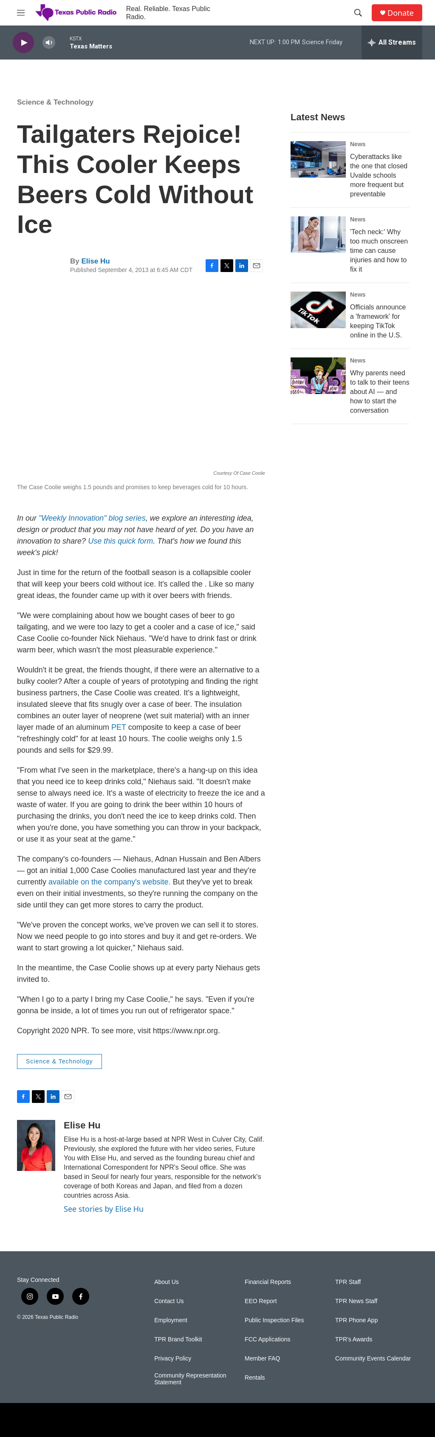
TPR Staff (348, 1282)
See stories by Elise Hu (104, 1209)
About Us (166, 1282)
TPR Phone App (356, 1320)
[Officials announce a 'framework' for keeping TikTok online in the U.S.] (318, 310)
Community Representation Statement (190, 1379)
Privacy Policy (172, 1358)
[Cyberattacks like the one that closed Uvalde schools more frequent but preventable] (318, 159)
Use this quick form (120, 541)
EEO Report (261, 1301)
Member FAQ (262, 1358)
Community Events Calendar (373, 1358)
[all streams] (392, 43)
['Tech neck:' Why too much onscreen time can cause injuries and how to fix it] (318, 234)
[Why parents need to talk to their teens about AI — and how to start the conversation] (318, 375)
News (358, 144)
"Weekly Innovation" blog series (92, 518)
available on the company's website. (109, 882)
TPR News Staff (356, 1301)
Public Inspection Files (274, 1320)
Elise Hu (95, 261)
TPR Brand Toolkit (178, 1339)
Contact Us (169, 1301)
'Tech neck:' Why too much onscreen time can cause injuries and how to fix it (379, 250)
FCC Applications (267, 1339)
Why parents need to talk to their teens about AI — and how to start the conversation (380, 391)
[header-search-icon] (358, 13)
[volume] (49, 42)
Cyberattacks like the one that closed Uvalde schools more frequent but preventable (378, 175)
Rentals (255, 1378)
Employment (170, 1320)
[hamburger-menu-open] (21, 12)
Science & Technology (55, 102)
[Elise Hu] (36, 1145)
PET (118, 727)
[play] (23, 43)
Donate (400, 13)
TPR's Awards (353, 1339)
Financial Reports (268, 1282)
